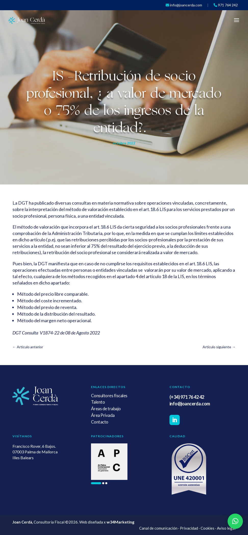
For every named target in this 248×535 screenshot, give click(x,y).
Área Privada (103, 415)
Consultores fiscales (109, 395)
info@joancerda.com (189, 403)
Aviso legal (226, 528)
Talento (98, 402)
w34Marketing (120, 521)
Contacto (99, 422)
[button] (96, 483)
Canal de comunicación (158, 528)
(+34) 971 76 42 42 (186, 397)
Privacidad (189, 528)
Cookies (207, 528)
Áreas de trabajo (106, 408)
